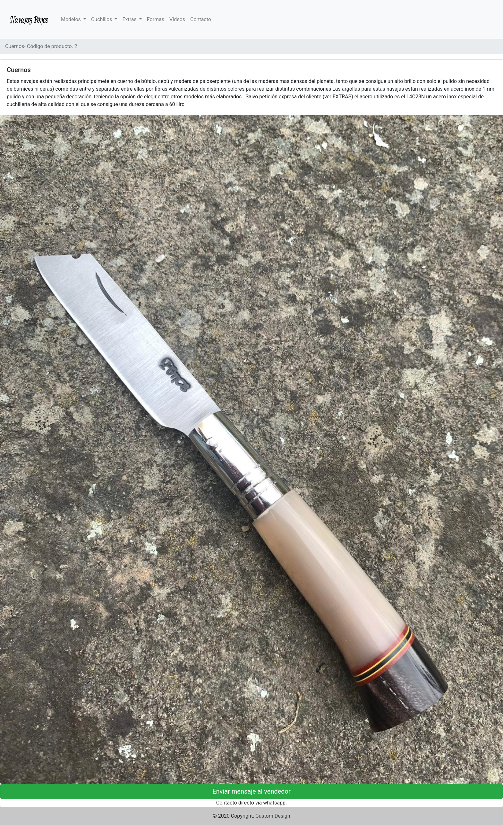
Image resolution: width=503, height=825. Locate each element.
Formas (155, 19)
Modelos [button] (71, 19)
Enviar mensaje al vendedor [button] (251, 791)
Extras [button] (130, 19)
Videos (177, 19)
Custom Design (272, 816)
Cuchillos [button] (102, 19)
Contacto (200, 19)
